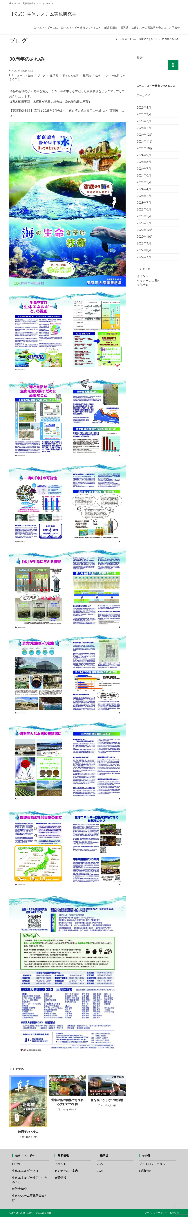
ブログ (41, 75)
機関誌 (87, 75)
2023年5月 (144, 216)
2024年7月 (144, 169)
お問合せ (145, 1171)
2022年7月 (144, 257)
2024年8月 (144, 162)
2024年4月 (144, 189)
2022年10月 (145, 237)
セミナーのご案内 (148, 280)
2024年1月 (144, 196)
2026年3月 (144, 114)
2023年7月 (144, 203)
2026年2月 (144, 121)
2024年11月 (145, 141)
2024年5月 (144, 182)
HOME (16, 1164)
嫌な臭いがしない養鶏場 (107, 1100)
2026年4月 (144, 107)
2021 (100, 1171)
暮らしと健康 (70, 75)
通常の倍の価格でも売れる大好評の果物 (67, 1102)
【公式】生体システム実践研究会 (42, 14)
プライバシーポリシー (153, 1164)
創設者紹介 (19, 1189)
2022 (100, 1164)
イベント (143, 276)
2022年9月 (144, 243)
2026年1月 (144, 128)
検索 (140, 58)
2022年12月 (145, 230)
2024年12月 (145, 135)
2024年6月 (144, 175)
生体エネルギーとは (25, 1171)
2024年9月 (144, 155)
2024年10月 (145, 148)
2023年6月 (144, 209)
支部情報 (143, 285)
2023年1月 (144, 223)
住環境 (54, 75)
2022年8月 (144, 250)
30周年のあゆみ (170, 39)
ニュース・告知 (23, 75)
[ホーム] (117, 39)
